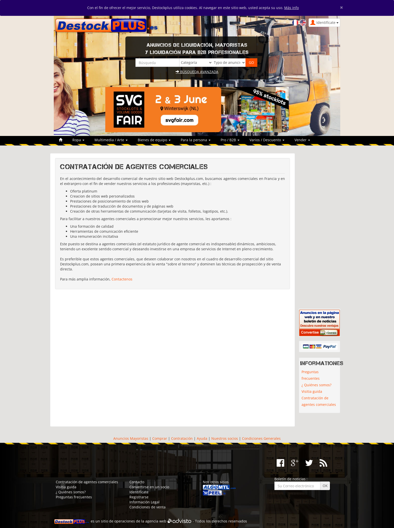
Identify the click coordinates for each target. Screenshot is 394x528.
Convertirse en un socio (149, 487)
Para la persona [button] (196, 139)
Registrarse (139, 497)
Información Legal (144, 502)
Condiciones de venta (147, 507)
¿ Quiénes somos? (316, 384)
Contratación (182, 438)
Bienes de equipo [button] (154, 139)
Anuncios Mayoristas (130, 438)
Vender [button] (302, 139)
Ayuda (202, 438)
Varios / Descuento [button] (267, 139)
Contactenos (122, 279)
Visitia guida (312, 391)
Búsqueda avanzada (197, 71)
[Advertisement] (172, 356)
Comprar (159, 438)
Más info (291, 7)
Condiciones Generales (261, 438)
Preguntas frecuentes (311, 375)
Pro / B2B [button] (230, 139)
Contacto (136, 481)
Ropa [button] (78, 139)
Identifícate (139, 492)
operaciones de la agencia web (140, 521)
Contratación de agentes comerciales (319, 401)
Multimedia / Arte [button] (111, 139)
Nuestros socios (224, 438)
